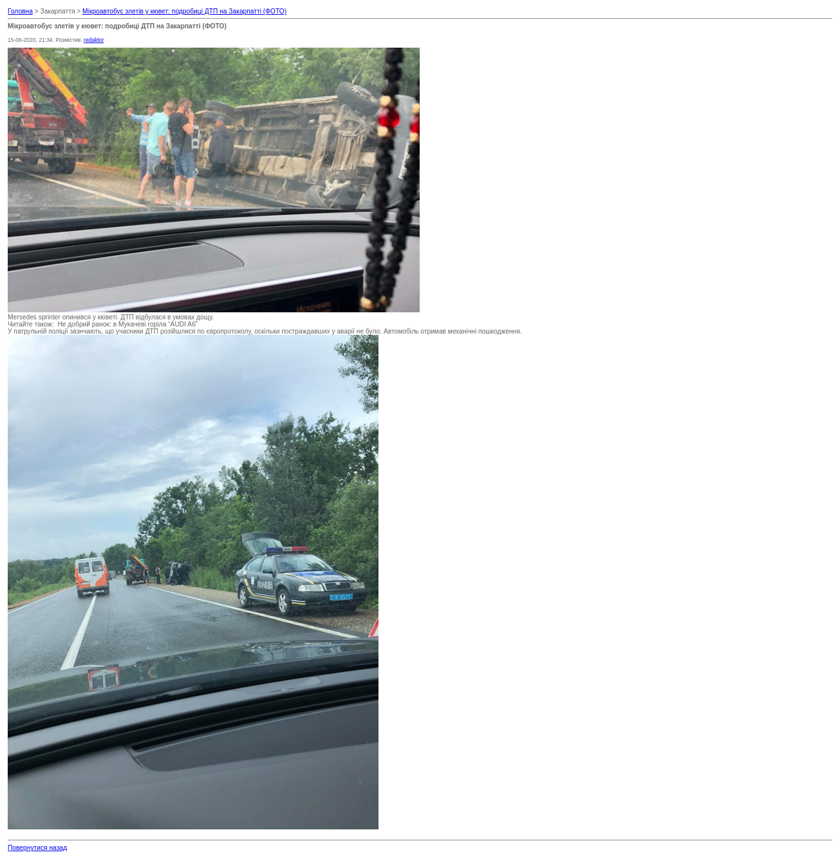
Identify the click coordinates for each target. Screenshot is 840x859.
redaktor (94, 40)
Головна (20, 11)
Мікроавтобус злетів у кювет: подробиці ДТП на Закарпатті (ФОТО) (184, 11)
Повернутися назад (37, 847)
